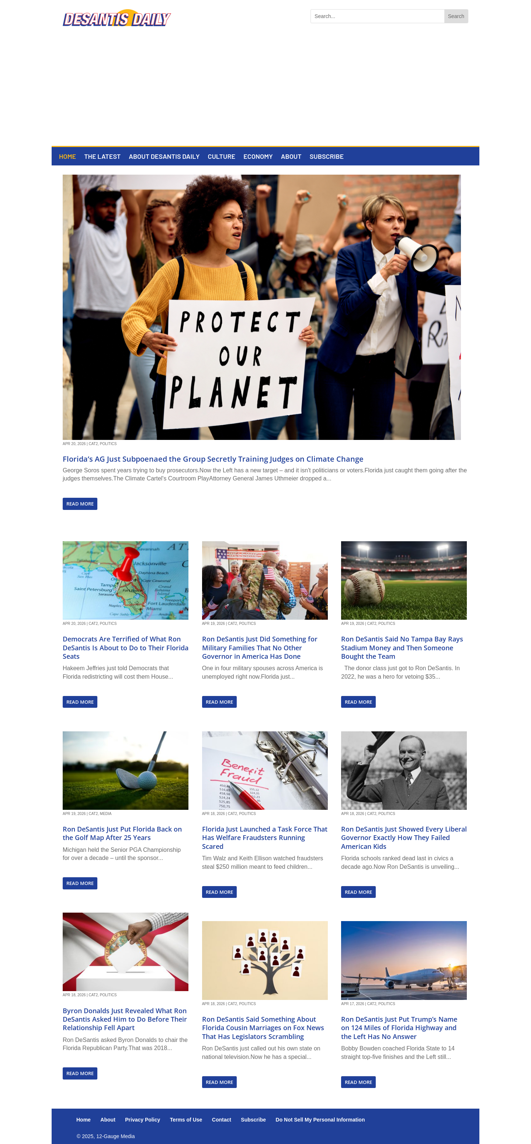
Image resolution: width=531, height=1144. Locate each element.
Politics (108, 444)
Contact (221, 1120)
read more (80, 503)
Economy (258, 157)
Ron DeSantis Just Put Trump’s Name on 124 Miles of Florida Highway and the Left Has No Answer (399, 1028)
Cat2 (93, 444)
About (291, 157)
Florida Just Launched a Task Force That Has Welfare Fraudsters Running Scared (264, 838)
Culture (221, 157)
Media (106, 814)
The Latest (102, 157)
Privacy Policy (142, 1120)
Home (67, 157)
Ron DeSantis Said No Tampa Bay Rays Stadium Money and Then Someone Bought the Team (402, 647)
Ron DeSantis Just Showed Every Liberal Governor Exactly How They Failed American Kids (404, 838)
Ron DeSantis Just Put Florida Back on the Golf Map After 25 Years (122, 833)
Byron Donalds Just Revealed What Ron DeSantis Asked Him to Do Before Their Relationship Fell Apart (125, 1019)
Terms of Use (186, 1120)
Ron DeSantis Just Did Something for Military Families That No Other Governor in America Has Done (259, 647)
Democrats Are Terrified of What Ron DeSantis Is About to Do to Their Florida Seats (125, 647)
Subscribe (327, 157)
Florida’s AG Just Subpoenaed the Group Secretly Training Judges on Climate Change (213, 459)
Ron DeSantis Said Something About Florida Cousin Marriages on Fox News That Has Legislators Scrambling (263, 1028)
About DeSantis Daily (164, 157)
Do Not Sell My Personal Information (320, 1120)
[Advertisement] (265, 90)
